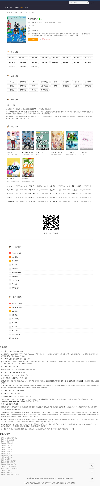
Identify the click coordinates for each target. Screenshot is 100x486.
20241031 (55, 62)
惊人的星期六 (14, 334)
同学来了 (13, 284)
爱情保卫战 (14, 319)
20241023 (23, 62)
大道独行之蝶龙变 (16, 253)
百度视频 (88, 381)
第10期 (34, 90)
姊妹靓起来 (14, 269)
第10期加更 (44, 90)
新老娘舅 (39, 186)
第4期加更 (88, 82)
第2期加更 (44, 82)
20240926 (45, 58)
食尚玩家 (39, 198)
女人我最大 (83, 152)
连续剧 (16, 7)
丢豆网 (3, 419)
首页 (6, 7)
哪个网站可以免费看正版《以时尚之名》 (15, 378)
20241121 (34, 66)
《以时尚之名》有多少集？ (11, 366)
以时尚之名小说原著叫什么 (9, 438)
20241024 (34, 62)
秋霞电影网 (4, 369)
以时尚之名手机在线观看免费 (47, 399)
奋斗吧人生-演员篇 (60, 194)
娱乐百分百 (10, 179)
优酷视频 (16, 381)
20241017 (12, 62)
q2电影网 (4, 354)
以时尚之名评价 (6, 453)
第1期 (12, 82)
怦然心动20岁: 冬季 (39, 194)
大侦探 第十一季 (17, 194)
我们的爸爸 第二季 (56, 152)
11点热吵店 (81, 202)
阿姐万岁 (17, 198)
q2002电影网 (5, 361)
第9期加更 (23, 90)
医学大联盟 (60, 198)
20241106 (66, 62)
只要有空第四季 (81, 186)
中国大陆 (52, 22)
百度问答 (29, 369)
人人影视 (3, 393)
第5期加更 (23, 86)
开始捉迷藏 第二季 (81, 190)
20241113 (88, 62)
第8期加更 (88, 86)
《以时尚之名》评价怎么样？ (13, 410)
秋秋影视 (3, 399)
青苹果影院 (4, 375)
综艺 (22, 7)
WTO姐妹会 (39, 202)
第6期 (33, 86)
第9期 (12, 90)
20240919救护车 (23, 58)
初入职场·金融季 (60, 190)
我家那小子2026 (81, 194)
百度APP (24, 399)
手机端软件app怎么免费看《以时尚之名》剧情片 (18, 396)
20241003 (55, 58)
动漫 (26, 7)
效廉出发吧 (39, 152)
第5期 (12, 86)
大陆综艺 (39, 22)
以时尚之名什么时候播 (8, 440)
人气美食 (17, 186)
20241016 (88, 58)
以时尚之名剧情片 (6, 449)
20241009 (66, 58)
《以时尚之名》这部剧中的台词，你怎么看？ (16, 359)
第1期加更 (23, 82)
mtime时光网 (5, 424)
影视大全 (6, 386)
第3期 (55, 82)
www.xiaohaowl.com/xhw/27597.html (14, 401)
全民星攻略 (17, 202)
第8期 (77, 86)
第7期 (55, 86)
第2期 (33, 82)
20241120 (23, 66)
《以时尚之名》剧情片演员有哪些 (13, 390)
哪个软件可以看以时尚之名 (11, 404)
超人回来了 (14, 265)
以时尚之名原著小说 (7, 442)
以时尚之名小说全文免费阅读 (10, 474)
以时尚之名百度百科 (7, 444)
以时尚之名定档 (6, 447)
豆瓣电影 (3, 412)
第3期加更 (66, 82)
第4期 (77, 82)
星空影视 (3, 407)
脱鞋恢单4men (15, 272)
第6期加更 (44, 86)
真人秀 (34, 22)
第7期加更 (66, 86)
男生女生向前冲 (70, 152)
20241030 (45, 62)
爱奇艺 (37, 381)
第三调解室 (60, 202)
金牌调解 (60, 186)
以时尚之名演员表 (6, 451)
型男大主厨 (25, 179)
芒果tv (42, 381)
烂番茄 (3, 429)
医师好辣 (9, 152)
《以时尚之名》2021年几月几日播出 (14, 372)
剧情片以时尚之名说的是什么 (10, 468)
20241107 (77, 62)
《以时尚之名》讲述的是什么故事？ (14, 351)
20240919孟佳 (12, 58)
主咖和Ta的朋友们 (39, 190)
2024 (63, 22)
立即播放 (33, 39)
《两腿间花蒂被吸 (16, 307)
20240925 (34, 58)
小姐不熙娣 (81, 198)
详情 (78, 36)
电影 (11, 7)
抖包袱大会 (14, 276)
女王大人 (13, 323)
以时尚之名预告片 (6, 445)
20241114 (12, 66)
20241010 (77, 58)
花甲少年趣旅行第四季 (28, 152)
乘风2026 (17, 190)
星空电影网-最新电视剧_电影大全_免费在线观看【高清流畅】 (65, 381)
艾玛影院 (3, 381)
